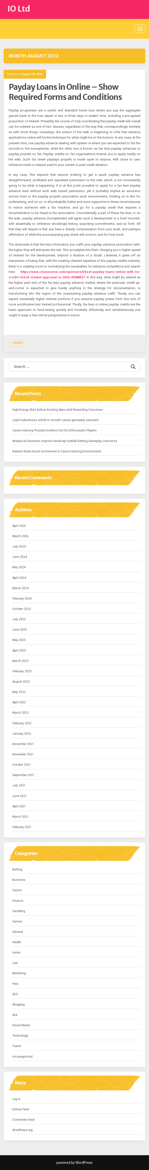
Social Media (21, 1025)
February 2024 (22, 598)
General (17, 932)
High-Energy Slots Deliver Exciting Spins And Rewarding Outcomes (57, 409)
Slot (15, 1015)
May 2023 (19, 640)
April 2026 (19, 526)
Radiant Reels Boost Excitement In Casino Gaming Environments (56, 451)
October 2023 (21, 609)
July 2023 (19, 619)
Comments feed (23, 1119)
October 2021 (21, 764)
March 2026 (20, 536)
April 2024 (19, 578)
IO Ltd (18, 9)
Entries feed (20, 1109)
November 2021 (23, 754)
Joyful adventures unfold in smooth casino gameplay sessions (55, 420)
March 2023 (20, 661)
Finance (17, 342)
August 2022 (21, 681)
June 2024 (19, 557)
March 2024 (20, 588)
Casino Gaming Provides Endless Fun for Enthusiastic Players (54, 430)
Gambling (18, 911)
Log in (16, 1099)
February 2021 (22, 827)
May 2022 (19, 692)
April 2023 (19, 650)
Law (15, 963)
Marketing (19, 973)
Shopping (18, 1004)
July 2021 (19, 785)
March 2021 (20, 816)
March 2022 (20, 712)
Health (16, 942)
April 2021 (19, 806)
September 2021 (23, 775)
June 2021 (19, 796)
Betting (17, 869)
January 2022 (21, 733)
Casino (17, 890)
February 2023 (22, 671)
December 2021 (23, 744)
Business (18, 880)
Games (17, 921)
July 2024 (19, 546)
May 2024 (19, 567)
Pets (15, 984)
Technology (20, 1035)
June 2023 (19, 629)
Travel (16, 1046)
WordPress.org (22, 1130)
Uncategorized (22, 1056)
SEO (15, 994)
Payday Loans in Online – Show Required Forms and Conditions (65, 92)
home (16, 952)
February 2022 (22, 723)
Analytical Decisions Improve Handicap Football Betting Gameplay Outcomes (64, 441)
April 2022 (19, 702)
